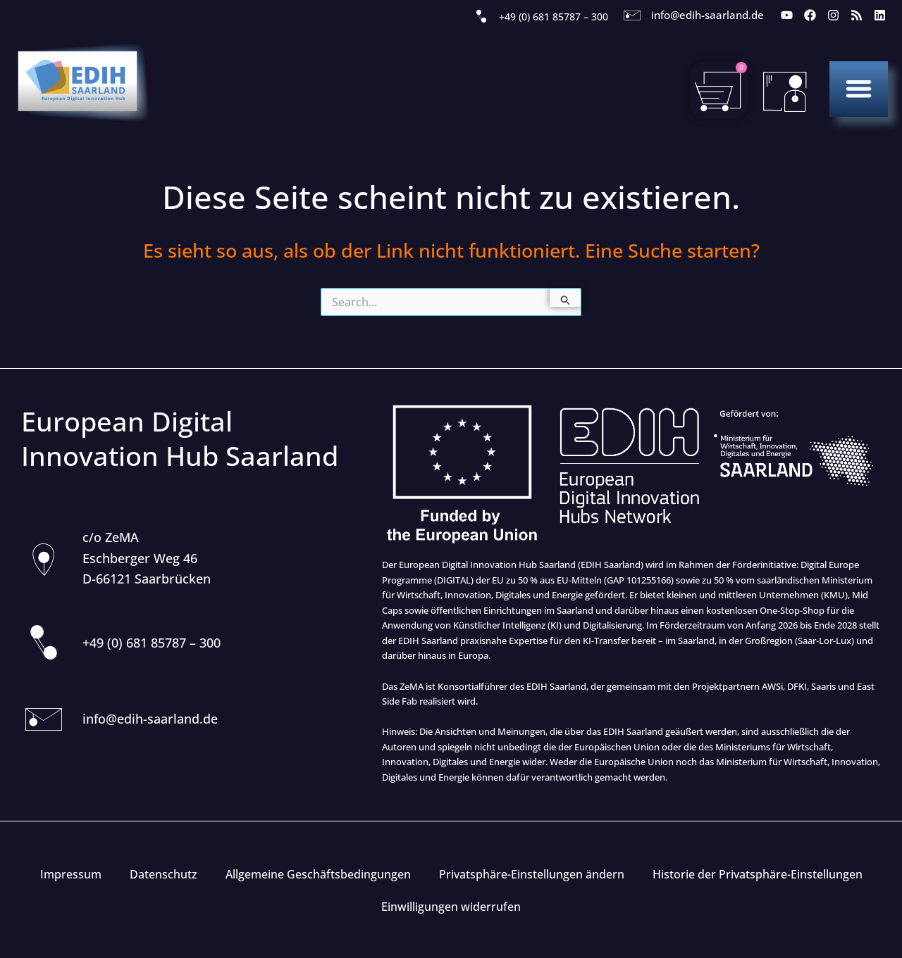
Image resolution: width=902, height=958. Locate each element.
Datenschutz (163, 874)
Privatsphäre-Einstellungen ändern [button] (531, 874)
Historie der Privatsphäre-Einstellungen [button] (758, 874)
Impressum (70, 874)
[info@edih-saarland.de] (632, 15)
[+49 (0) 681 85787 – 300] (481, 16)
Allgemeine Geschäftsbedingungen (318, 874)
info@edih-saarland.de (707, 15)
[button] (858, 88)
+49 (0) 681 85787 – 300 (553, 16)
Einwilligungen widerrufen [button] (451, 906)
